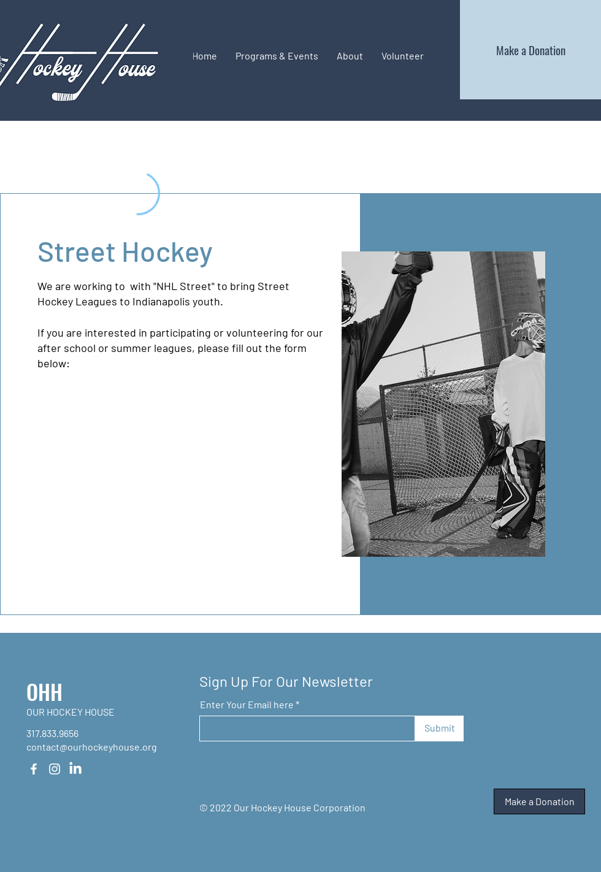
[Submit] (439, 728)
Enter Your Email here (247, 704)
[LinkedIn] (75, 769)
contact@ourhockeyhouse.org (91, 746)
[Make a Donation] (530, 49)
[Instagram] (54, 769)
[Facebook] (33, 769)
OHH (44, 691)
